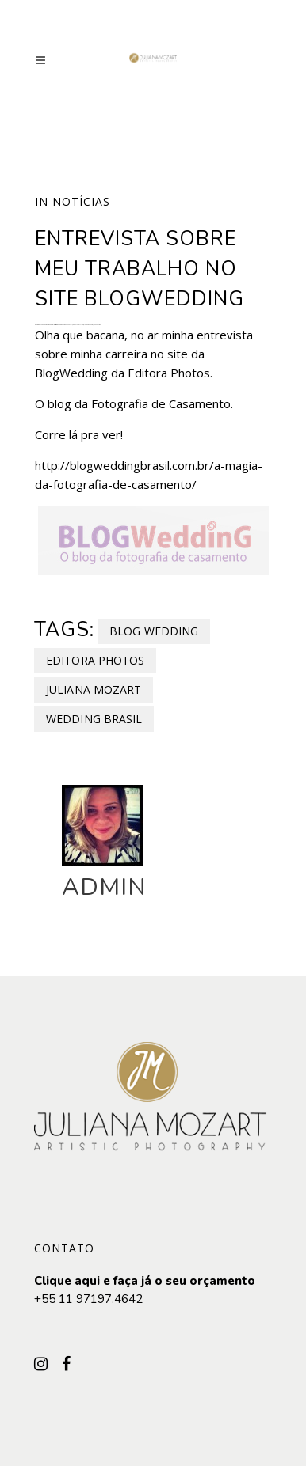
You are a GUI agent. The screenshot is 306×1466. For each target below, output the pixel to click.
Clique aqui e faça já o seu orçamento (144, 1281)
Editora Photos (95, 660)
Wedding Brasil (94, 718)
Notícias (81, 201)
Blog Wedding (153, 630)
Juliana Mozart (93, 689)
